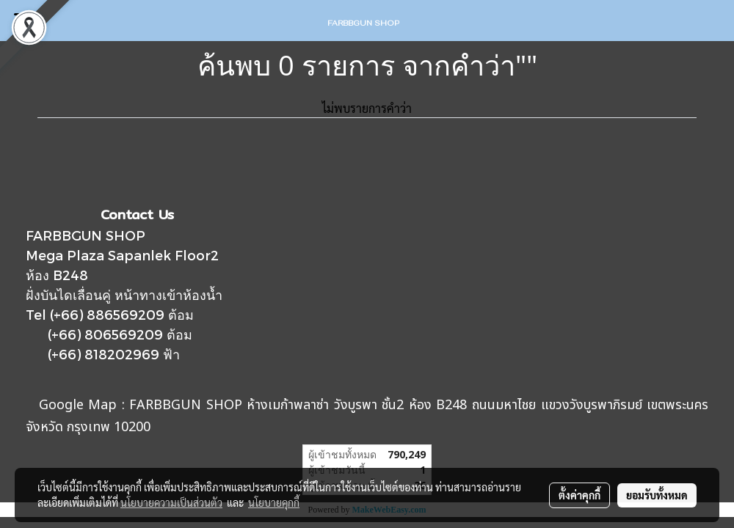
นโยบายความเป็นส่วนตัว (171, 502)
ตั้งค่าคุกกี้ (579, 495)
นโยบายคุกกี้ (273, 502)
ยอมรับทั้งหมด (657, 495)
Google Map (78, 405)
